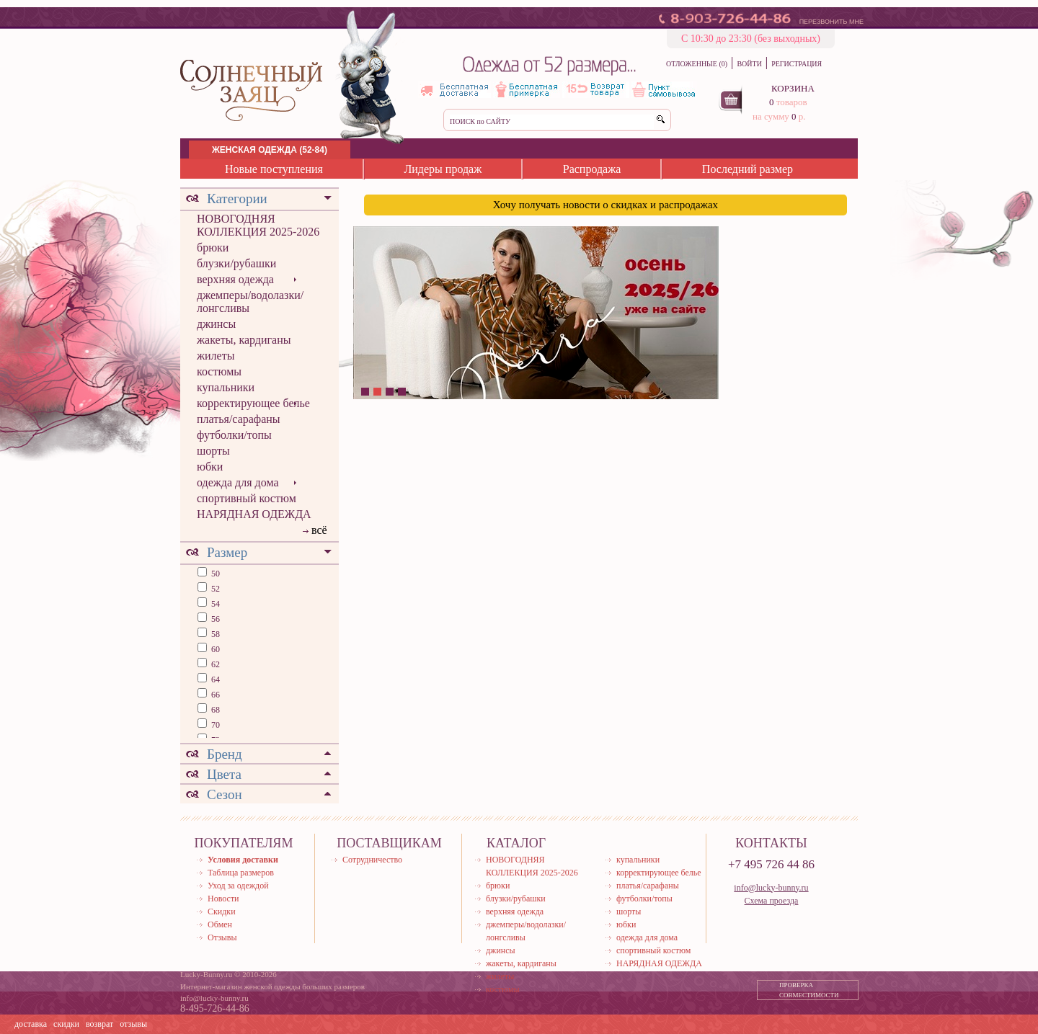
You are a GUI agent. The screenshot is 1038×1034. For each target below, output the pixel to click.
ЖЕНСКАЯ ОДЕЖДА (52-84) (269, 150)
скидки (66, 1024)
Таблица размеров (241, 873)
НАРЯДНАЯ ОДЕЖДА (254, 514)
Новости (223, 898)
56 (214, 619)
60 (214, 649)
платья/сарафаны (238, 419)
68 (214, 710)
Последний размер (747, 169)
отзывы (133, 1024)
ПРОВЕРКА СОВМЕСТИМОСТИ (809, 990)
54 (214, 604)
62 (214, 664)
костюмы (219, 371)
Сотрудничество (372, 860)
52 (214, 589)
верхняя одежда (235, 279)
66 (214, 695)
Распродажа (592, 169)
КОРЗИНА (793, 88)
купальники (225, 387)
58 (214, 634)
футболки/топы (234, 435)
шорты (213, 451)
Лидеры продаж (443, 169)
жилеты (215, 355)
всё (319, 530)
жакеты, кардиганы (243, 340)
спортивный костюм (246, 498)
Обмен (220, 924)
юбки (210, 466)
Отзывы (222, 937)
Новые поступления (274, 169)
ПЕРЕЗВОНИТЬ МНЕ (831, 21)
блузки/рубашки (236, 263)
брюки (213, 247)
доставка (30, 1024)
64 (214, 679)
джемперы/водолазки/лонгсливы (250, 301)
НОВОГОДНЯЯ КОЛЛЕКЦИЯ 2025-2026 (258, 225)
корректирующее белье (253, 403)
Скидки (222, 911)
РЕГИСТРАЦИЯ (796, 64)
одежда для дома (238, 482)
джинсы (216, 324)
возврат (99, 1024)
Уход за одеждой (238, 886)
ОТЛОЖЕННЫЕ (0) (696, 64)
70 (214, 725)
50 (214, 574)
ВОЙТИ (749, 64)
